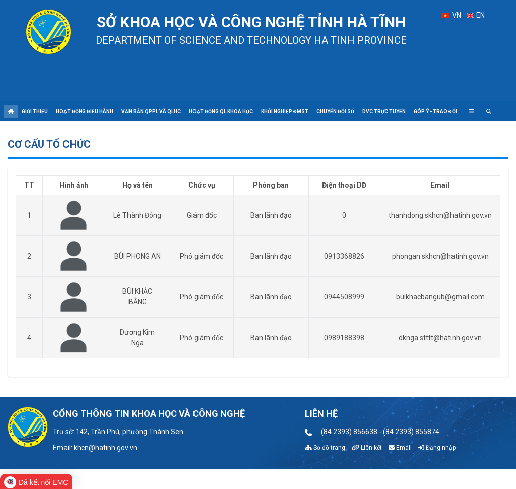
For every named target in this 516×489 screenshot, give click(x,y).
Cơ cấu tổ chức (49, 144)
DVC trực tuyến (384, 111)
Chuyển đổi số (335, 111)
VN (451, 15)
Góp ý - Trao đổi (435, 111)
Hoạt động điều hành (84, 111)
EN (476, 15)
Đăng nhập (437, 447)
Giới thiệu (35, 111)
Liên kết (367, 447)
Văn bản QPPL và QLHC (151, 111)
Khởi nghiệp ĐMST (284, 111)
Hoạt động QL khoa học (221, 111)
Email (400, 447)
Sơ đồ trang (325, 447)
